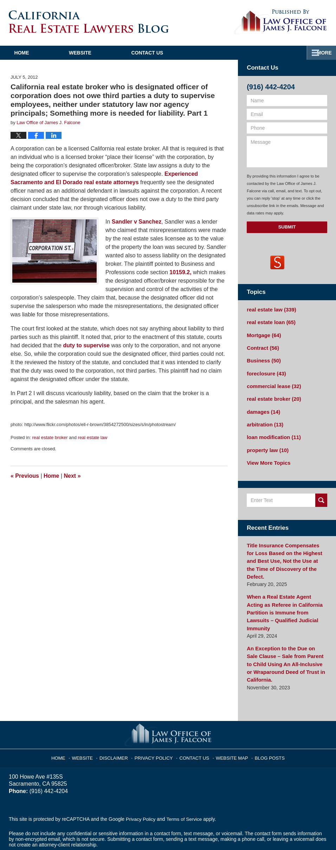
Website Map (229, 728)
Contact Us (182, 53)
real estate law (93, 437)
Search (321, 494)
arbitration (264, 420)
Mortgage (263, 334)
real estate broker (49, 437)
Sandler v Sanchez (136, 222)
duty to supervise (86, 345)
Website (103, 53)
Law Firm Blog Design (293, 832)
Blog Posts (265, 728)
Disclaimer (118, 728)
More (321, 53)
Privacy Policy (156, 728)
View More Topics (267, 457)
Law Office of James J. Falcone (100, 831)
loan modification (272, 432)
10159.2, (180, 272)
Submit (287, 227)
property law (266, 444)
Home (33, 53)
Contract (262, 346)
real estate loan (270, 321)
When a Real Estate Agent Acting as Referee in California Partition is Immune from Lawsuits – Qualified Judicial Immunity (285, 592)
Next (72, 476)
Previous (25, 476)
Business (263, 358)
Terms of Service (185, 791)
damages (262, 408)
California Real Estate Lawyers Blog (89, 22)
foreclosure (265, 371)
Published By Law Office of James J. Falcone (280, 22)
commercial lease (272, 383)
